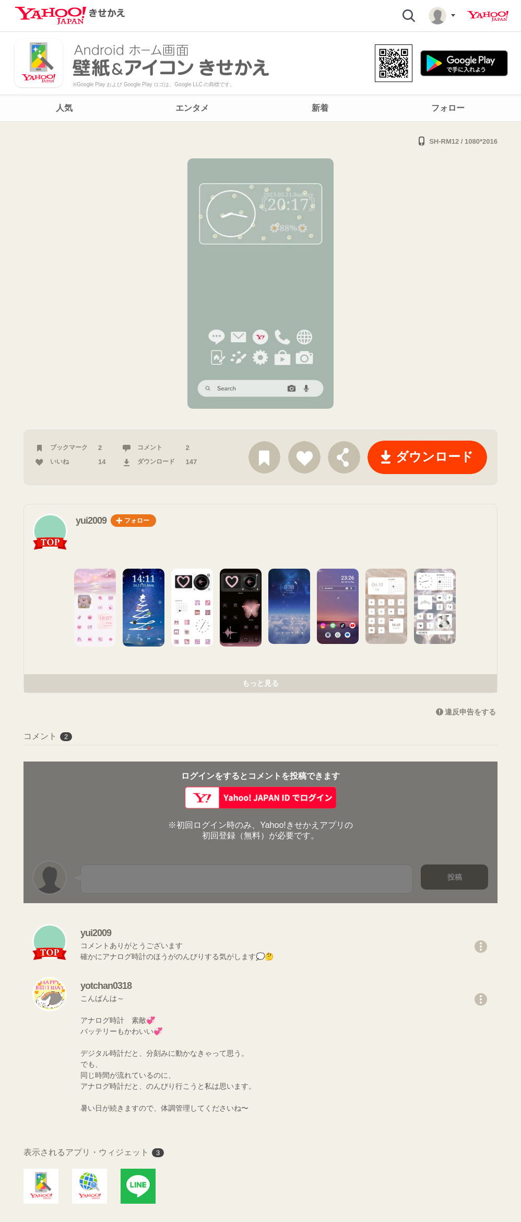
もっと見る (260, 683)
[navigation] (260, 108)
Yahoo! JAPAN (487, 16)
